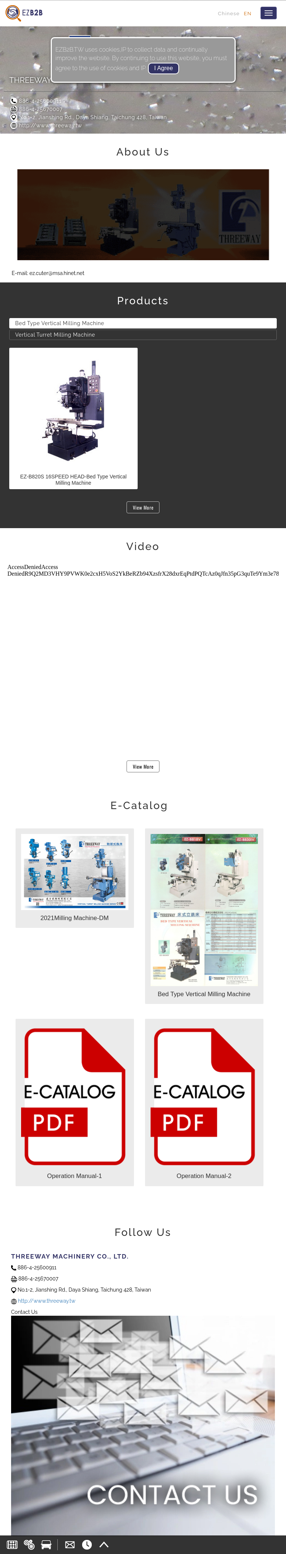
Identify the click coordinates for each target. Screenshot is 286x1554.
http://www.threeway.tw (45, 125)
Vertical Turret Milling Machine (55, 335)
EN (248, 13)
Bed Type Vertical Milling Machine (59, 323)
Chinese (229, 13)
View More (143, 507)
